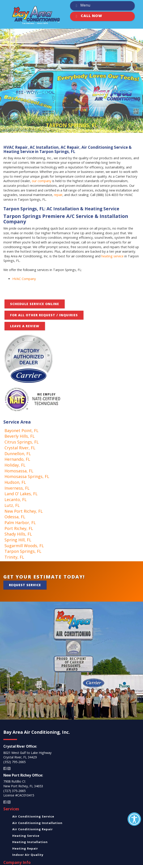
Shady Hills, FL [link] (18, 534)
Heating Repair (25, 848)
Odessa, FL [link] (14, 516)
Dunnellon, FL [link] (17, 453)
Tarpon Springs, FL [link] (22, 551)
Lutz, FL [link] (12, 505)
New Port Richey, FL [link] (23, 511)
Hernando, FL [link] (17, 459)
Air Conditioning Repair (32, 829)
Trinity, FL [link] (14, 557)
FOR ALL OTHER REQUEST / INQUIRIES (44, 315)
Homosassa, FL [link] (18, 470)
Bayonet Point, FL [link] (21, 430)
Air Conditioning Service (33, 816)
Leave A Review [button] (24, 326)
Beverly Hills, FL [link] (19, 436)
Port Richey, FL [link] (18, 528)
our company (41, 181)
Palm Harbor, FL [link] (20, 522)
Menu (82, 6)
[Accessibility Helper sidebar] (134, 819)
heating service (112, 256)
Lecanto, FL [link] (15, 499)
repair (58, 195)
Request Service (25, 585)
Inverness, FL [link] (17, 488)
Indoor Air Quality (27, 855)
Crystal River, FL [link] (19, 447)
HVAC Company (24, 279)
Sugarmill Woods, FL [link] (24, 545)
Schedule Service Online (34, 304)
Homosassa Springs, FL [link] (26, 476)
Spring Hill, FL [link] (17, 539)
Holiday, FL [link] (15, 465)
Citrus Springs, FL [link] (21, 442)
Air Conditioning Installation (37, 823)
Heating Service (25, 836)
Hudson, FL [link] (15, 482)
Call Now (88, 16)
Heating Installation (30, 842)
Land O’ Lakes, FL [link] (21, 493)
